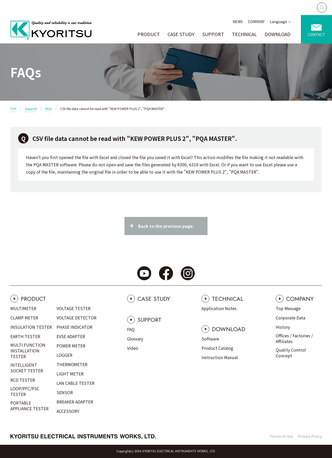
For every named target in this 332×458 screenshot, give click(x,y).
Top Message (288, 308)
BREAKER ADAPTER (75, 402)
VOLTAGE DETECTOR (76, 317)
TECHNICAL (244, 34)
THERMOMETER (72, 364)
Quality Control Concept (291, 352)
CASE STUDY (181, 34)
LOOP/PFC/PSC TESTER (24, 391)
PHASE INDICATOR (74, 327)
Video (132, 348)
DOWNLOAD (277, 34)
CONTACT (316, 34)
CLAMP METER (24, 317)
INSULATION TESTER (31, 327)
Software (210, 338)
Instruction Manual (220, 357)
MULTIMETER (23, 308)
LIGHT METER (70, 374)
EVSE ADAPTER (71, 336)
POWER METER (71, 345)
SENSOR (65, 392)
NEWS (238, 21)
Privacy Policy (310, 436)
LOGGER (64, 355)
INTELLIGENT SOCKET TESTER (26, 367)
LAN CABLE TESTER (75, 383)
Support (31, 108)
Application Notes (219, 308)
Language (278, 21)
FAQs (48, 108)
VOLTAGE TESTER (74, 308)
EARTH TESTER (25, 336)
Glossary (135, 338)
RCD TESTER (22, 380)
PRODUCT (148, 34)
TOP (13, 108)
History (283, 327)
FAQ (131, 329)
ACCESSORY (68, 411)
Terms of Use (281, 436)
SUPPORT (213, 34)
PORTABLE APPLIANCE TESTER (29, 405)
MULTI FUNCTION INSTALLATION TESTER (27, 350)
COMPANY (256, 21)
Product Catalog (217, 348)
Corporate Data (290, 317)
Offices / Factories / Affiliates (294, 338)
